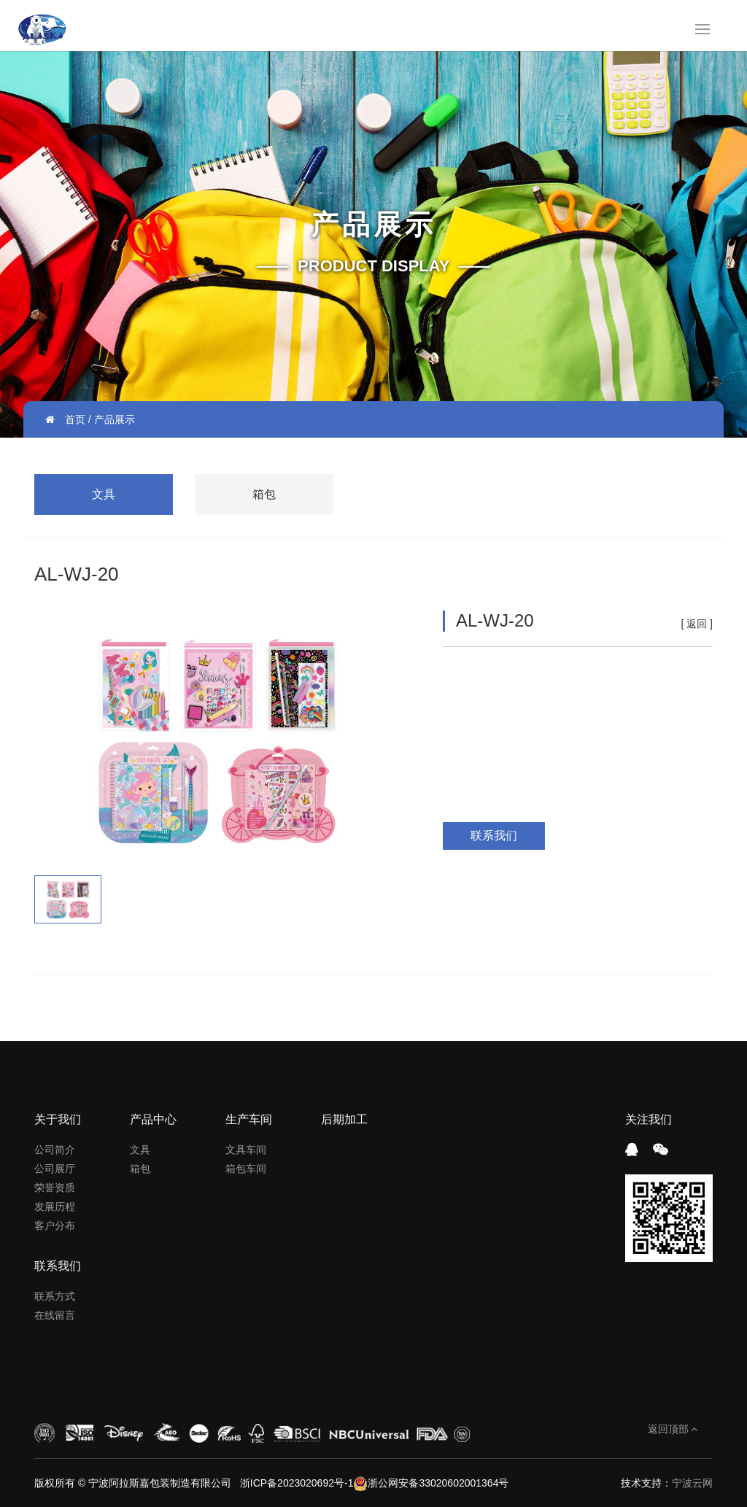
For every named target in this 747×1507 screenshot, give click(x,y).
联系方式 (54, 1296)
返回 (696, 623)
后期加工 (344, 1119)
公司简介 (54, 1149)
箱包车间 (245, 1168)
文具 (103, 494)
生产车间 (248, 1119)
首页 (75, 419)
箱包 (264, 494)
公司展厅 (54, 1168)
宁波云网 (692, 1483)
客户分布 (54, 1225)
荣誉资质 (54, 1187)
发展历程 (54, 1206)
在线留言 (54, 1315)
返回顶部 (673, 1429)
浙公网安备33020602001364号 (430, 1483)
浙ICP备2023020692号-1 (295, 1483)
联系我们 (494, 835)
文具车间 (245, 1149)
